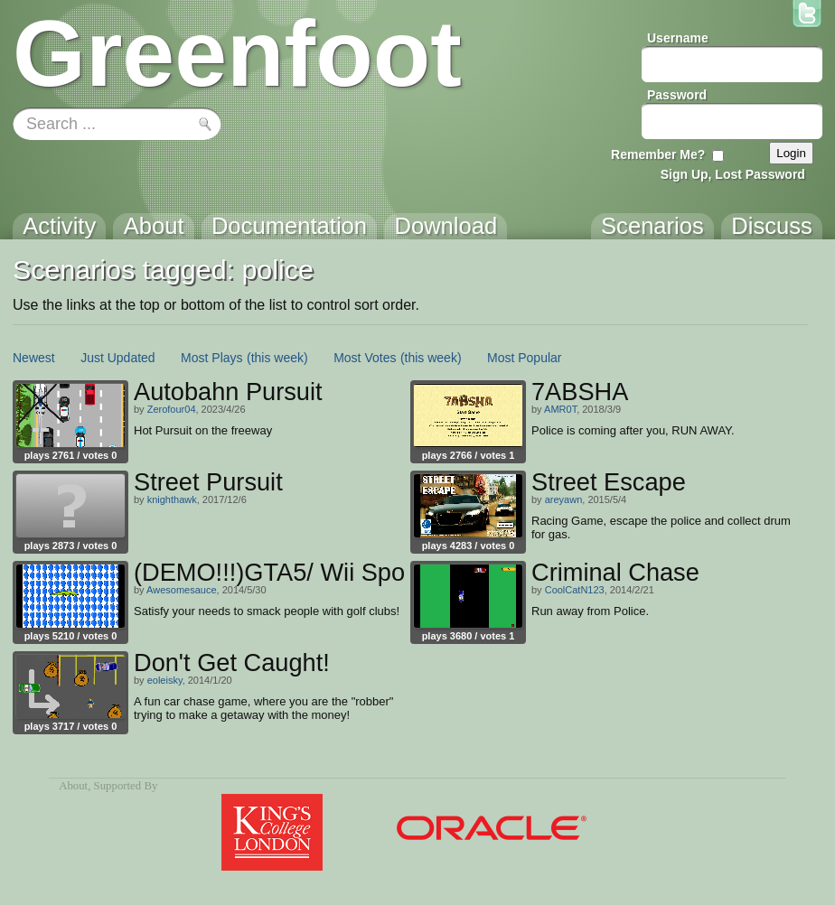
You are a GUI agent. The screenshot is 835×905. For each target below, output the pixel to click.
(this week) (277, 357)
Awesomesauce (181, 589)
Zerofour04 (171, 409)
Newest (34, 357)
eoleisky (165, 680)
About (73, 785)
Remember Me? (658, 154)
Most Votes (364, 357)
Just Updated (117, 357)
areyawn (564, 499)
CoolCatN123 (575, 589)
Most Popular (524, 357)
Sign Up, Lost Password (733, 174)
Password (677, 95)
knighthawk (172, 499)
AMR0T (560, 409)
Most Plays (211, 357)
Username (677, 38)
